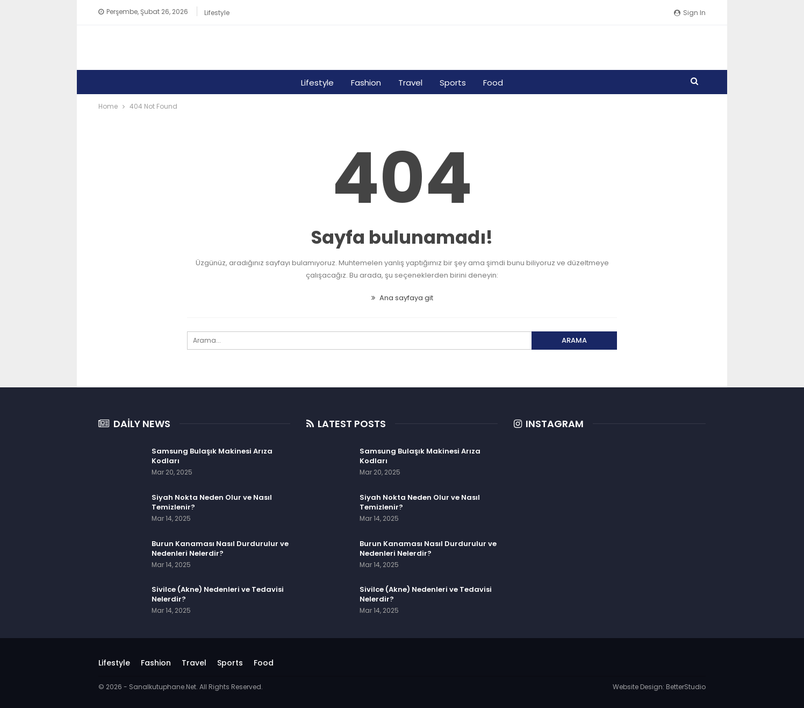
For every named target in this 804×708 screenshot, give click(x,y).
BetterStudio (686, 686)
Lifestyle (216, 12)
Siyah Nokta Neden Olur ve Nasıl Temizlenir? (212, 502)
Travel (410, 82)
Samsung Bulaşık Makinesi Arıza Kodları (212, 456)
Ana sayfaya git (402, 298)
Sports (454, 82)
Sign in (690, 12)
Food (496, 82)
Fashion (364, 82)
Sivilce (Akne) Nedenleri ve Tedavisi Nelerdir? (218, 594)
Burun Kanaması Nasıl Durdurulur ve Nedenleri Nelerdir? (220, 548)
